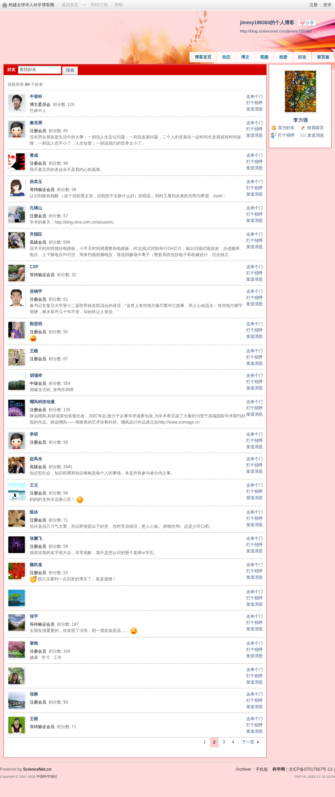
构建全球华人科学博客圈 (31, 4)
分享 (310, 22)
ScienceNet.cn (37, 769)
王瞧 (34, 350)
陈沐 (34, 512)
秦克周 (36, 122)
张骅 (34, 694)
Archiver (243, 769)
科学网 (278, 769)
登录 (327, 4)
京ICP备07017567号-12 (311, 769)
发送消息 (254, 109)
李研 (34, 434)
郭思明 (36, 323)
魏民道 (36, 564)
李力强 (300, 120)
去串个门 (254, 96)
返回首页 (70, 4)
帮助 (119, 4)
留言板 (323, 57)
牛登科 (36, 96)
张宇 (34, 616)
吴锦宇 (36, 291)
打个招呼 (254, 102)
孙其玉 (36, 181)
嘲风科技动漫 (42, 401)
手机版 (262, 769)
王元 (34, 485)
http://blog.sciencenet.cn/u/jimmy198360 (276, 31)
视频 (264, 57)
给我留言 (315, 127)
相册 (283, 57)
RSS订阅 (99, 4)
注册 (313, 4)
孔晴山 (36, 208)
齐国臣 (36, 234)
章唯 (34, 643)
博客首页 (203, 57)
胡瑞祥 (36, 375)
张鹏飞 (36, 538)
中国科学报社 (47, 776)
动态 (226, 57)
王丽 (34, 718)
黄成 (34, 155)
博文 (245, 57)
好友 (302, 57)
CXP (34, 266)
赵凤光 (36, 458)
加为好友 (286, 127)
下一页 (248, 742)
